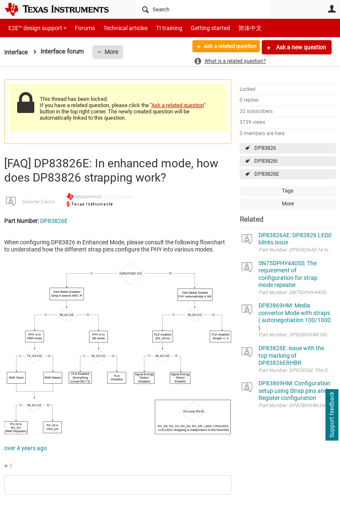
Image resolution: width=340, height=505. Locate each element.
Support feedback (331, 415)
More (112, 52)
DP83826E (266, 174)
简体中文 (232, 28)
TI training (158, 28)
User (331, 9)
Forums (78, 28)
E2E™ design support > (34, 28)
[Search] (202, 9)
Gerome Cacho (38, 202)
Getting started (195, 28)
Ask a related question (225, 47)
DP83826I (266, 161)
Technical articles (117, 28)
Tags (288, 190)
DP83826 (265, 148)
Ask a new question (300, 47)
